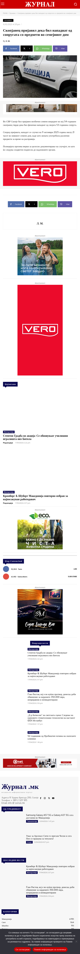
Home (5, 13)
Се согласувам (23, 949)
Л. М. (7, 41)
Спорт (29, 842)
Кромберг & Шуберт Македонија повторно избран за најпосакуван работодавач (52, 675)
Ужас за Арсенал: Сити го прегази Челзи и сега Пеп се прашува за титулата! (49, 837)
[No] (76, 941)
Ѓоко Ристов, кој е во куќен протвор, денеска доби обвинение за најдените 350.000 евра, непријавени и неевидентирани (52, 697)
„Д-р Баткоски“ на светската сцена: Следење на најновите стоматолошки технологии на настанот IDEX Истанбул (51, 718)
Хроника (12, 13)
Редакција (8, 443)
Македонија (9, 432)
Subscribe (72, 576)
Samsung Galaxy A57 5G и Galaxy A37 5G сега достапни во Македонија (49, 816)
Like (75, 569)
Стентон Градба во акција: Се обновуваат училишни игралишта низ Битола (35, 437)
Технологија (32, 821)
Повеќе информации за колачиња (50, 949)
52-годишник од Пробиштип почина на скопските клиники (52, 737)
